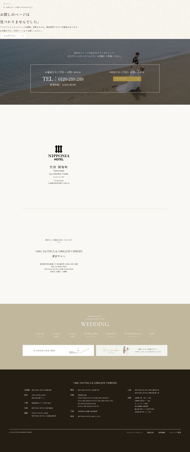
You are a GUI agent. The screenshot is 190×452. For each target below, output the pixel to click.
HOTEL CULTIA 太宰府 (42, 412)
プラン (130, 5)
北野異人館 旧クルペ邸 (151, 397)
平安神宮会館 (84, 395)
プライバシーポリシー (134, 432)
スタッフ (182, 5)
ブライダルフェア (144, 5)
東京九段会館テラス (40, 397)
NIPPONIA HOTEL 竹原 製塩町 (46, 407)
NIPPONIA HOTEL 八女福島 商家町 (47, 415)
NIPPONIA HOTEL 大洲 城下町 (93, 390)
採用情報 (161, 432)
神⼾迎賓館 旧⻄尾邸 (149, 406)
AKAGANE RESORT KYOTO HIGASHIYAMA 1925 (102, 400)
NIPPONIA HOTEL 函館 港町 (45, 390)
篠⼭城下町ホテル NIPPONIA (154, 408)
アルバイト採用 (175, 432)
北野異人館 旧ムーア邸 (150, 400)
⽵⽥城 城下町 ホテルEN (151, 411)
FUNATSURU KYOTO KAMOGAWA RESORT (99, 397)
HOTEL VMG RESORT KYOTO (93, 406)
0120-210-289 (71, 78)
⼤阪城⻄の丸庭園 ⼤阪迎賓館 (90, 410)
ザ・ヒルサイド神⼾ (149, 403)
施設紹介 (109, 5)
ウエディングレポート (165, 5)
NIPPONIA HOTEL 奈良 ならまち (93, 416)
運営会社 (150, 432)
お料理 (120, 5)
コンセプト (96, 5)
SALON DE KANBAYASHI (91, 403)
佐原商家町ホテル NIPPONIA (44, 402)
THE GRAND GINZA (41, 395)
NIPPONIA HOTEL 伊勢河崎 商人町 (157, 392)
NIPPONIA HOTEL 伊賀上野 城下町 (157, 390)
